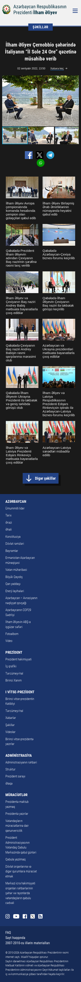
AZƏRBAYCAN (15, 501)
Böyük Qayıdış (14, 577)
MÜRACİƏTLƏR (16, 795)
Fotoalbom (11, 634)
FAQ (8, 932)
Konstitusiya (13, 537)
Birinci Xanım (13, 680)
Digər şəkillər (45, 478)
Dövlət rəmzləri (14, 544)
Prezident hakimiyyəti (18, 659)
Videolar (10, 732)
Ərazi (8, 522)
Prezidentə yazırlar (16, 814)
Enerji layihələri (14, 591)
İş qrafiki (10, 666)
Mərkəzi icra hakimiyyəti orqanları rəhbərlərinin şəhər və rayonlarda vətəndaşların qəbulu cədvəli (20, 893)
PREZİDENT (13, 652)
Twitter (32, 916)
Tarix (8, 515)
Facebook (25, 916)
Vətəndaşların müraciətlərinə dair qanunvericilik (17, 826)
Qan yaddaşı (13, 584)
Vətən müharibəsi (16, 570)
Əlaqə (9, 783)
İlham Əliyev (45, 12)
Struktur (10, 769)
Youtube (16, 916)
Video (8, 641)
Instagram (7, 916)
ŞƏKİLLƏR (40, 27)
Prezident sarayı (15, 776)
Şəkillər (10, 725)
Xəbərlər (10, 718)
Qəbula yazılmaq (15, 859)
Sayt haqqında (15, 938)
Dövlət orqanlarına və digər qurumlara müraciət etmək (21, 871)
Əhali (8, 529)
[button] (74, 100)
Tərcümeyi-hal (14, 673)
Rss (40, 916)
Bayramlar (11, 551)
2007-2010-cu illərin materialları (27, 943)
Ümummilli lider (15, 508)
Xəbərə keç (57, 68)
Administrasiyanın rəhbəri (21, 762)
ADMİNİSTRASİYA (18, 755)
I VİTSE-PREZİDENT (19, 692)
